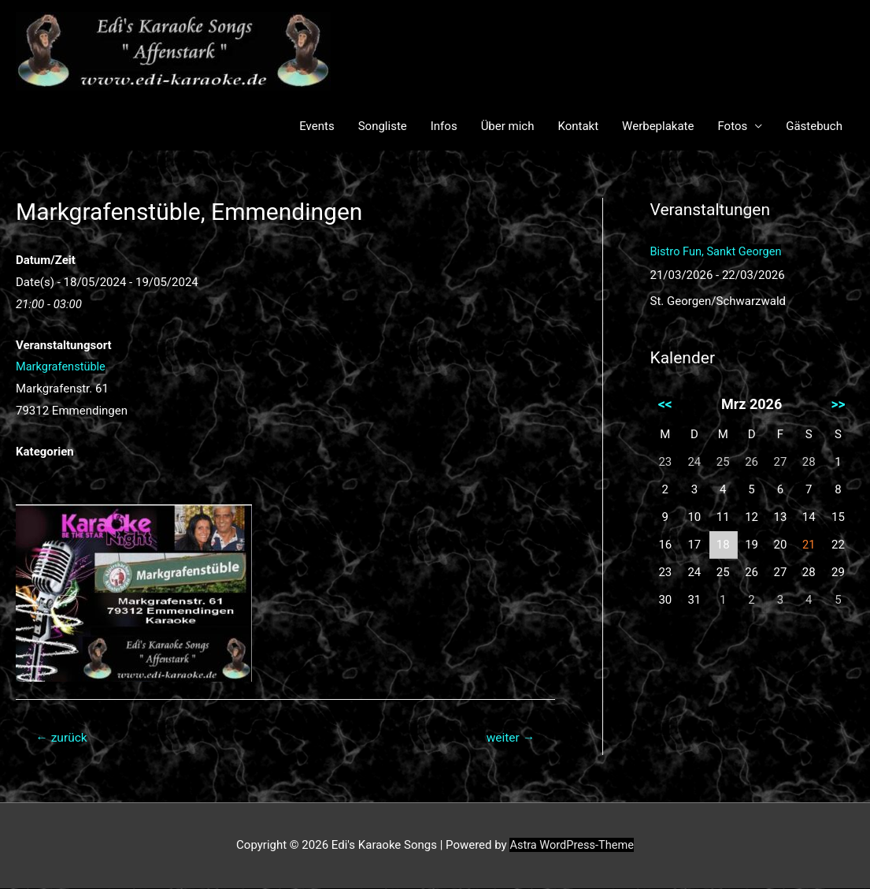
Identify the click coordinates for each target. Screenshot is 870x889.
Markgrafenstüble (62, 366)
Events (316, 126)
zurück (62, 738)
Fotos (732, 126)
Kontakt (577, 126)
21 (808, 544)
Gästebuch (814, 126)
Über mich (508, 126)
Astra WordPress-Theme (571, 846)
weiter (509, 738)
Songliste (382, 126)
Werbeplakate (658, 126)
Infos (444, 126)
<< (665, 404)
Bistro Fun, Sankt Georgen (718, 251)
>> (838, 404)
